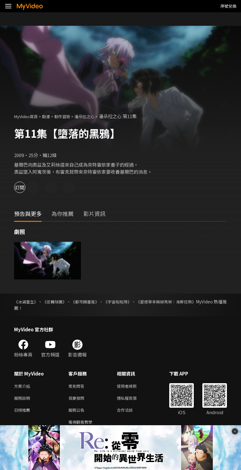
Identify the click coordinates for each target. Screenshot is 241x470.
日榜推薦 (23, 412)
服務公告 (77, 412)
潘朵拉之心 (93, 116)
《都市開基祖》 (91, 302)
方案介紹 (23, 386)
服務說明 (23, 399)
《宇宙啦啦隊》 (126, 302)
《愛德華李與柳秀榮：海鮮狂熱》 (178, 302)
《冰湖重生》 (27, 302)
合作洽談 (129, 412)
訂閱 (26, 187)
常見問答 (77, 386)
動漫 (50, 116)
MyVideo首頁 (28, 116)
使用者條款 (131, 386)
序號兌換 (228, 6)
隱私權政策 (131, 399)
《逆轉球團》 (58, 302)
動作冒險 (69, 116)
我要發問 (77, 399)
